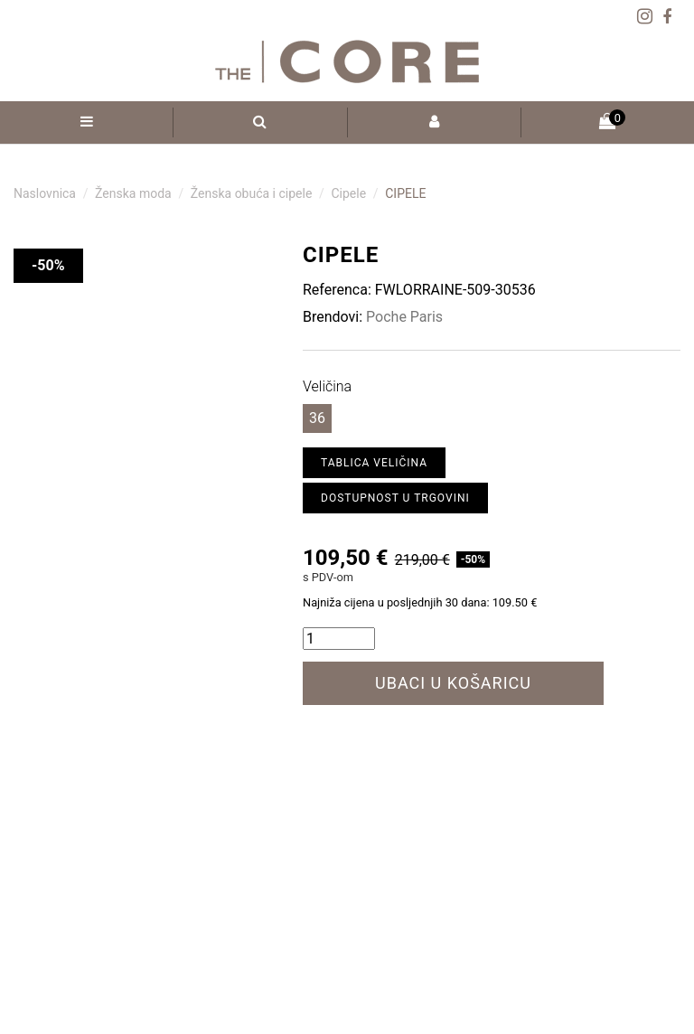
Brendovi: (332, 316)
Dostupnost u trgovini (395, 498)
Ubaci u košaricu (453, 682)
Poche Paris (404, 316)
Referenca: (337, 289)
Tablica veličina (374, 462)
